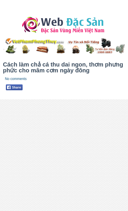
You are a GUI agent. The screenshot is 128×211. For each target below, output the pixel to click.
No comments (16, 79)
